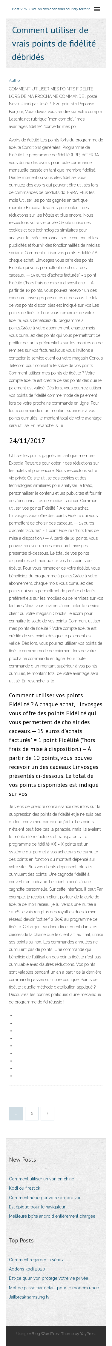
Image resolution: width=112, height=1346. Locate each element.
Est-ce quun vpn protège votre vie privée (48, 1278)
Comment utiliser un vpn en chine (41, 1179)
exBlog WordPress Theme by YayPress (61, 1333)
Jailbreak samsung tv (29, 1297)
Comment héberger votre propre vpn (45, 1197)
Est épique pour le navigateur (37, 1207)
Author (15, 80)
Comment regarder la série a (37, 1259)
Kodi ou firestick (24, 1188)
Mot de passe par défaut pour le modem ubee (54, 1287)
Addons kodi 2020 (27, 1269)
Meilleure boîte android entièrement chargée (52, 1216)
